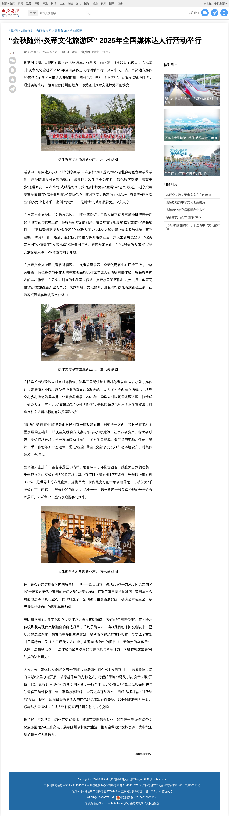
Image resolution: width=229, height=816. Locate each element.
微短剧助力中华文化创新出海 (185, 202)
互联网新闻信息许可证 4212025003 (65, 785)
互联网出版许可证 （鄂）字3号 (139, 791)
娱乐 (95, 3)
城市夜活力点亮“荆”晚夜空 (183, 217)
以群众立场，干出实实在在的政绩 (188, 194)
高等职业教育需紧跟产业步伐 (185, 210)
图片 (111, 3)
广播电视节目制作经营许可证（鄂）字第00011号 (171, 785)
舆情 (53, 3)
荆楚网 (13, 30)
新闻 (20, 3)
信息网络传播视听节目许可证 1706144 (94, 791)
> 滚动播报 (74, 30)
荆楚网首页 (8, 3)
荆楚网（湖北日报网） (96, 52)
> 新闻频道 (26, 30)
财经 (70, 3)
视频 (103, 3)
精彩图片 (170, 65)
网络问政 (170, 184)
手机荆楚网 (220, 3)
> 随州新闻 (59, 30)
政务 (28, 3)
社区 (62, 3)
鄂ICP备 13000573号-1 (100, 797)
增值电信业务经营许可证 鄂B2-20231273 (114, 785)
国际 (87, 3)
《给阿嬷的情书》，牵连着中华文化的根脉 (193, 227)
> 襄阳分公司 (42, 30)
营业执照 (167, 791)
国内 (78, 3)
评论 (37, 3)
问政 (45, 3)
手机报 (208, 3)
